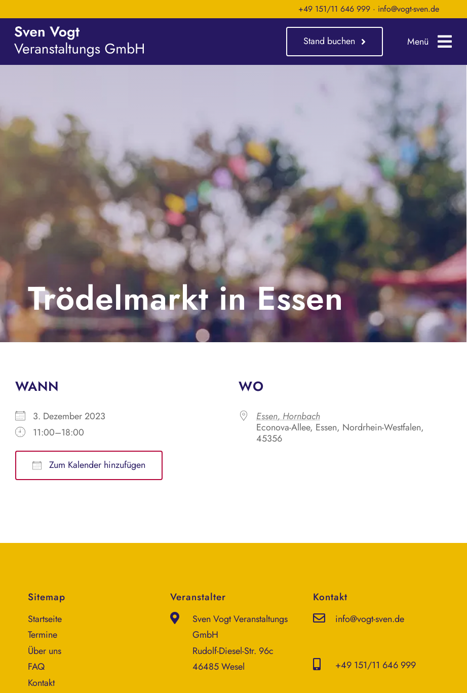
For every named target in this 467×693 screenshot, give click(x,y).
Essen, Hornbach (288, 416)
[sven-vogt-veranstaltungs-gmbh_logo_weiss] (79, 31)
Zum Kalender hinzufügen (88, 464)
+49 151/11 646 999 (334, 9)
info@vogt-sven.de (408, 9)
